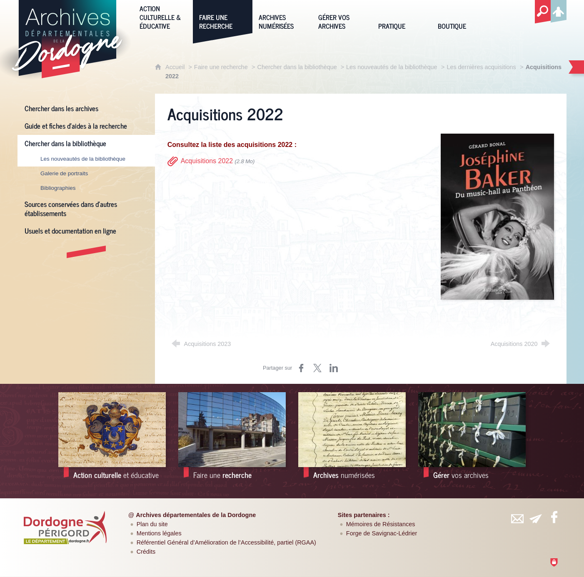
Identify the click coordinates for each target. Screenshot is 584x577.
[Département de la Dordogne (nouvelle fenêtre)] (65, 527)
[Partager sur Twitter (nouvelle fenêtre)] (317, 368)
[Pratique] (402, 16)
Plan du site (152, 524)
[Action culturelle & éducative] (163, 16)
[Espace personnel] (559, 10)
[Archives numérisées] (282, 16)
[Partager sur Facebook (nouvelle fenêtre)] (301, 368)
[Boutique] (461, 16)
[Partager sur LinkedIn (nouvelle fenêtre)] (334, 368)
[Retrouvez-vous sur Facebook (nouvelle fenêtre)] (554, 517)
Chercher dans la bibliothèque (298, 67)
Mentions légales (159, 533)
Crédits (146, 551)
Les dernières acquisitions (481, 67)
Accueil (175, 67)
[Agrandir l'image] (497, 216)
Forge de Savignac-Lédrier (381, 533)
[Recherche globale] (543, 12)
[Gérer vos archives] (342, 16)
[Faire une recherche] (222, 16)
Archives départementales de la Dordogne (196, 515)
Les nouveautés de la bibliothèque (391, 67)
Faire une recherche (221, 67)
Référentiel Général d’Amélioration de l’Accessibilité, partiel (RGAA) (226, 542)
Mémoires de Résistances (380, 524)
